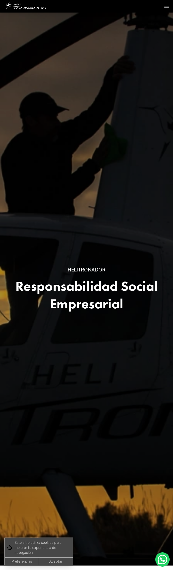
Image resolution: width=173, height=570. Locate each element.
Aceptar (55, 561)
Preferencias (21, 561)
